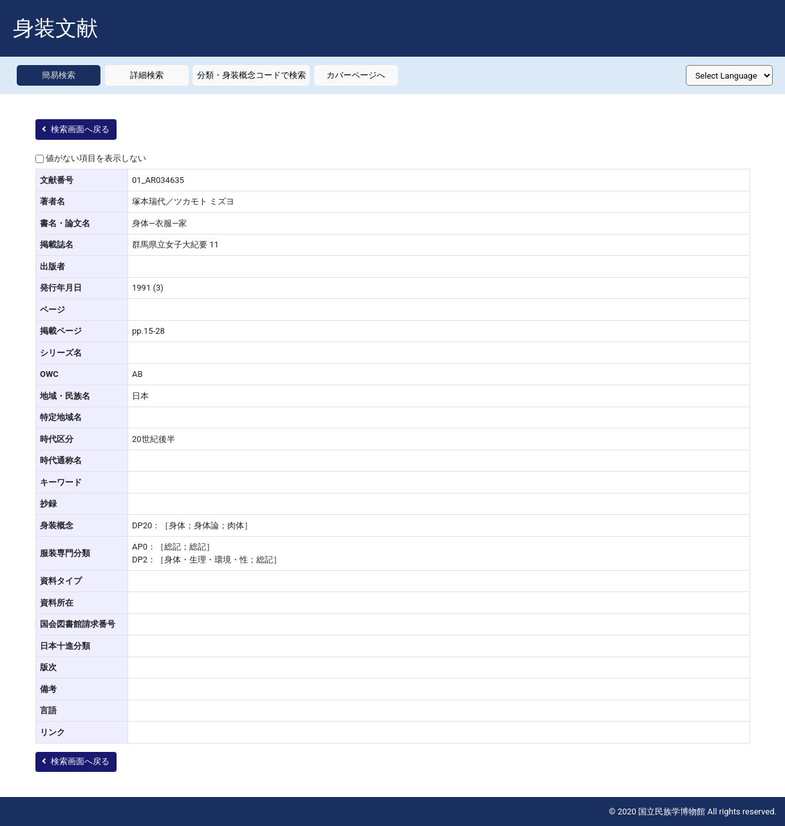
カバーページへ (355, 75)
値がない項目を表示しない (96, 158)
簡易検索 (58, 75)
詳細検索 (147, 75)
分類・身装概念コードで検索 (251, 75)
